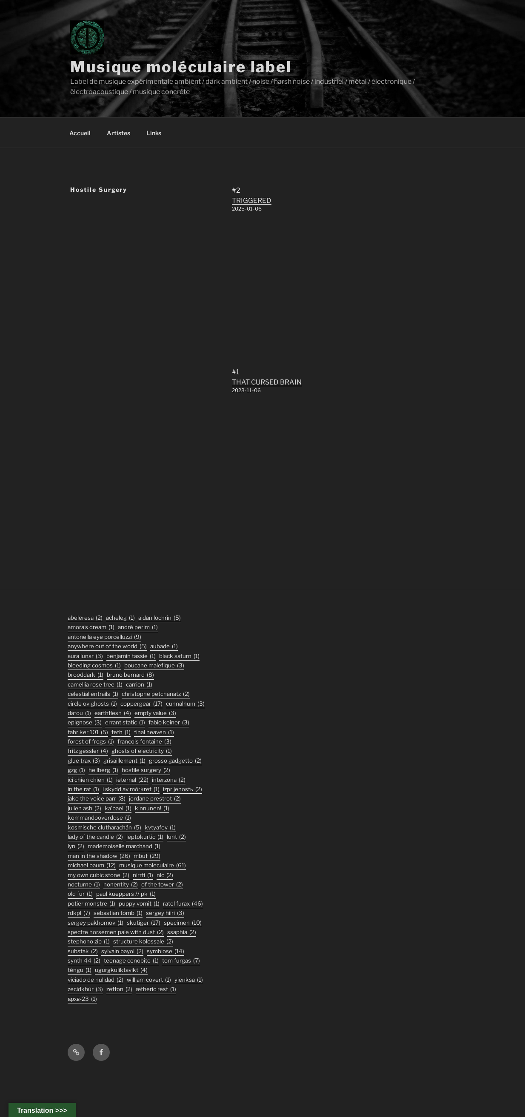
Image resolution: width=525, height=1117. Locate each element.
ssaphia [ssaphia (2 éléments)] (181, 932)
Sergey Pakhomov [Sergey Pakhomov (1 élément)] (95, 922)
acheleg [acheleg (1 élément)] (120, 617)
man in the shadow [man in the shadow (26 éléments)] (99, 856)
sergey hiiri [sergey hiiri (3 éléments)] (165, 913)
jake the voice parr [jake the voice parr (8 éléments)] (97, 798)
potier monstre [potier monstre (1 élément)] (91, 903)
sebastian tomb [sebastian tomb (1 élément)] (118, 913)
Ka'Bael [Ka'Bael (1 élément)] (118, 808)
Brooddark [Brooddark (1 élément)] (85, 674)
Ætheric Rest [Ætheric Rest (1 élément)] (156, 989)
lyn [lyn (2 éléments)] (76, 846)
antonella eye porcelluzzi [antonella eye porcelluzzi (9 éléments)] (104, 637)
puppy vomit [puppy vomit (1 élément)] (139, 903)
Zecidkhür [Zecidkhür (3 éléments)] (85, 989)
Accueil (80, 133)
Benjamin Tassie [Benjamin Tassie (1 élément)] (131, 656)
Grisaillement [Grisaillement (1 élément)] (124, 760)
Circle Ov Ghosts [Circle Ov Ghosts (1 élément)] (92, 703)
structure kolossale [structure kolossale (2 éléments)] (143, 941)
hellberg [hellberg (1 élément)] (103, 770)
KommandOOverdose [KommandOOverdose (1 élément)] (99, 817)
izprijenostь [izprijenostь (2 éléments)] (182, 789)
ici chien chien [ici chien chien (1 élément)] (90, 779)
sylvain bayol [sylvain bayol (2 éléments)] (122, 951)
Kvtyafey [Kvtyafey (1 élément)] (160, 827)
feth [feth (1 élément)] (121, 732)
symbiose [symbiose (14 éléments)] (165, 951)
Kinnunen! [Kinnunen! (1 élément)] (152, 808)
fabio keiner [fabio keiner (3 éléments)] (168, 722)
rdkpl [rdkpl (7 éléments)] (79, 913)
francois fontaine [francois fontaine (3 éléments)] (144, 741)
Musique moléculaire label (181, 66)
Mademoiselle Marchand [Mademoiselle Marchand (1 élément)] (124, 846)
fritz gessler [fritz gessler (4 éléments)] (88, 751)
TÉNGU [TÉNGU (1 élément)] (79, 970)
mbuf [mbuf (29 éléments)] (147, 856)
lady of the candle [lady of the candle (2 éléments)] (95, 836)
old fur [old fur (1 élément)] (80, 893)
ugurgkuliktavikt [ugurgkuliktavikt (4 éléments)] (121, 970)
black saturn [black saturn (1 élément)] (179, 656)
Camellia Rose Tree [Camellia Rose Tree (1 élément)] (95, 684)
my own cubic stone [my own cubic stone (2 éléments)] (98, 875)
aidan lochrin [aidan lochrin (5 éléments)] (159, 617)
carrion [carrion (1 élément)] (139, 684)
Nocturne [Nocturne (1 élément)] (84, 884)
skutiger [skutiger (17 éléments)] (143, 922)
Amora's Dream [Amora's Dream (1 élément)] (91, 627)
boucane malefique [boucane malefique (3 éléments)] (154, 665)
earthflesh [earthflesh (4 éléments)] (112, 713)
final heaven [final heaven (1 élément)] (154, 732)
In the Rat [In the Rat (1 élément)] (83, 789)
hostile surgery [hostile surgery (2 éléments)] (146, 770)
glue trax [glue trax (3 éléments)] (84, 760)
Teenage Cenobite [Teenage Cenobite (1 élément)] (131, 960)
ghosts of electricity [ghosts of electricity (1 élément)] (141, 751)
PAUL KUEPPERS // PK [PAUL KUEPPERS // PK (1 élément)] (126, 893)
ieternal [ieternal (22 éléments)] (132, 779)
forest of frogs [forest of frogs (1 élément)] (91, 741)
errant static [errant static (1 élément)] (125, 722)
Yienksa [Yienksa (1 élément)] (188, 979)
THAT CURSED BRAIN (267, 382)
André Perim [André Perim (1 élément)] (138, 627)
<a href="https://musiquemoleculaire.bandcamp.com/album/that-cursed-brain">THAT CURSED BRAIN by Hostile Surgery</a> (296, 472)
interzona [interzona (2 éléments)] (168, 779)
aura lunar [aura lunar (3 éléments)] (85, 656)
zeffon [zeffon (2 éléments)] (119, 989)
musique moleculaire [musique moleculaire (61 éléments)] (152, 865)
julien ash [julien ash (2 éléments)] (84, 808)
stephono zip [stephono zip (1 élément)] (89, 941)
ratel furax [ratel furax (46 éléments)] (183, 903)
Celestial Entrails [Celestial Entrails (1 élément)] (93, 694)
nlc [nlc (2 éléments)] (165, 875)
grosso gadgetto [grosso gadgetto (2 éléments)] (175, 760)
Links (153, 133)
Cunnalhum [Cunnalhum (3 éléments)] (185, 703)
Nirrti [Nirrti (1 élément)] (143, 875)
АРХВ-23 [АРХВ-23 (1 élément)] (82, 998)
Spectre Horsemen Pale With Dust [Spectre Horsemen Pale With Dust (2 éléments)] (116, 932)
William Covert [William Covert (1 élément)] (149, 979)
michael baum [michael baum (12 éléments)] (92, 865)
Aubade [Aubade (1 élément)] (164, 646)
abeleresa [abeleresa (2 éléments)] (85, 617)
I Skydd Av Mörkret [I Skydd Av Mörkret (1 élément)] (131, 789)
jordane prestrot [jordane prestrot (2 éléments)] (155, 798)
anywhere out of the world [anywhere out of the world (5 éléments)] (107, 646)
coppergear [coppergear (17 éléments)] (141, 703)
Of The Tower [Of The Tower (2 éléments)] (162, 884)
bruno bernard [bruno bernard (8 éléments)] (130, 674)
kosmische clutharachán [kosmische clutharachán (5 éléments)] (104, 827)
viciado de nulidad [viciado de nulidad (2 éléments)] (95, 979)
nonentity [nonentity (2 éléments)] (120, 884)
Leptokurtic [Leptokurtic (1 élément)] (144, 836)
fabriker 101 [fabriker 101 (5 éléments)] (88, 732)
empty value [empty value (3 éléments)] (155, 713)
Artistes (118, 133)
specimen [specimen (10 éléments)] (183, 922)
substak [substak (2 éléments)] (83, 951)
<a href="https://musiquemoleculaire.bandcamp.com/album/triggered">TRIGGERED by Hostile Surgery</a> (296, 290)
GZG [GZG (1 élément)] (76, 770)
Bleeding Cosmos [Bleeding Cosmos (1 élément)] (94, 665)
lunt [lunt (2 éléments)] (176, 836)
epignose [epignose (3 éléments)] (85, 722)
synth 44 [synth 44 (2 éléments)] (84, 960)
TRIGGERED (251, 201)
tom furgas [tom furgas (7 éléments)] (181, 960)
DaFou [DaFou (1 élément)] (79, 713)
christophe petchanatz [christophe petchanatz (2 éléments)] (156, 694)
